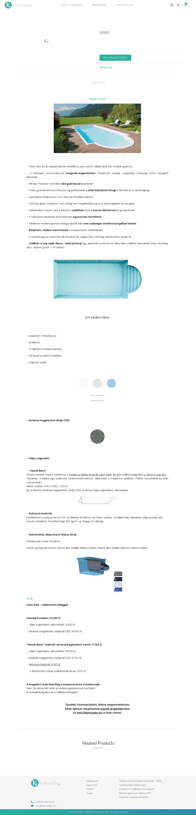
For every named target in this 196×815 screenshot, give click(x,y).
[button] (171, 5)
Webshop (99, 5)
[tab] (98, 82)
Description (99, 82)
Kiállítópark (72, 5)
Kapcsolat (125, 5)
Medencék (106, 67)
